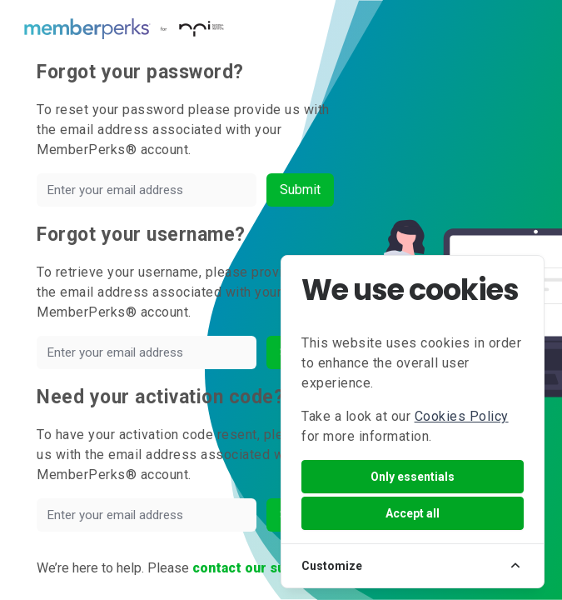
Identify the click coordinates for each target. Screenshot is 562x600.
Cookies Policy (462, 416)
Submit (300, 190)
